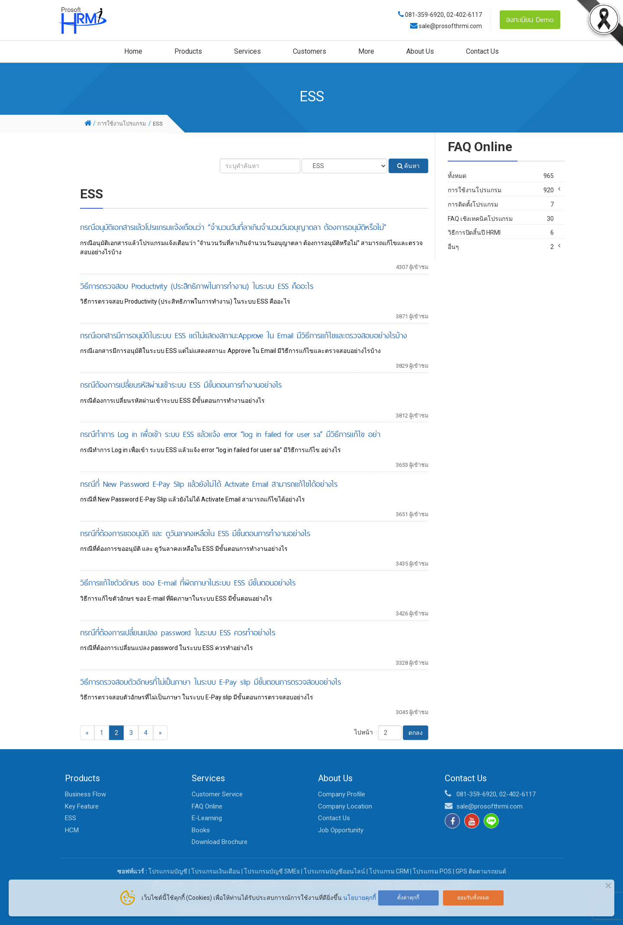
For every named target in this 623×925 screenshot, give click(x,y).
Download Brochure (219, 842)
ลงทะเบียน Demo (530, 19)
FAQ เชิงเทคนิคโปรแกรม (501, 237)
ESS (70, 818)
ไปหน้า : (365, 732)
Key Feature (82, 806)
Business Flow (85, 794)
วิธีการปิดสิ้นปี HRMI (501, 251)
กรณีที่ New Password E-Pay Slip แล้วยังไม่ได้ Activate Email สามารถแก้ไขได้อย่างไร (208, 484)
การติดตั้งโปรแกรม (501, 222)
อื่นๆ (501, 265)
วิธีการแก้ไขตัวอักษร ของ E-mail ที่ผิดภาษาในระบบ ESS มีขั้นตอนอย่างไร (187, 582)
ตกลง (415, 732)
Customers (309, 51)
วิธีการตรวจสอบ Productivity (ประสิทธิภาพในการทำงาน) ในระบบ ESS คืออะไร (196, 286)
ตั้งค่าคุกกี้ (408, 898)
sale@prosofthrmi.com (449, 26)
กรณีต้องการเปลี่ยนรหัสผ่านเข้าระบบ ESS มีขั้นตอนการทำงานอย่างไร (181, 384)
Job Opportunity (340, 830)
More (366, 51)
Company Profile (341, 794)
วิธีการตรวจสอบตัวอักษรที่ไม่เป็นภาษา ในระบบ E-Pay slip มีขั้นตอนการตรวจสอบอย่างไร (210, 682)
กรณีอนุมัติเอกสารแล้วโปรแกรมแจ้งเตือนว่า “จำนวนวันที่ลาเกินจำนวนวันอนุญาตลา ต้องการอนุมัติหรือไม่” (233, 227)
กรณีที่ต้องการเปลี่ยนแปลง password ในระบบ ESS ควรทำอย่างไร (177, 632)
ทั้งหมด (501, 176)
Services (247, 51)
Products (188, 51)
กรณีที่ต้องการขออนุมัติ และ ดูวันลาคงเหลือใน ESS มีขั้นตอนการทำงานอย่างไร (195, 533)
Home (133, 51)
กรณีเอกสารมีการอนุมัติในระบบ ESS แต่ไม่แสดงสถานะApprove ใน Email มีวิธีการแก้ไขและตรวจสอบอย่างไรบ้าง (243, 335)
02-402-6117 (464, 14)
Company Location (345, 806)
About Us (420, 51)
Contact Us (482, 51)
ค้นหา (408, 165)
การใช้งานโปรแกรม (501, 190)
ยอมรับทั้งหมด (473, 898)
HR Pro (503, 202)
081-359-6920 (424, 14)
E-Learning (207, 818)
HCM (72, 830)
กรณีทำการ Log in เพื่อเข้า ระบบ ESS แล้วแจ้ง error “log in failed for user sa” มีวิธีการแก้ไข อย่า (230, 434)
